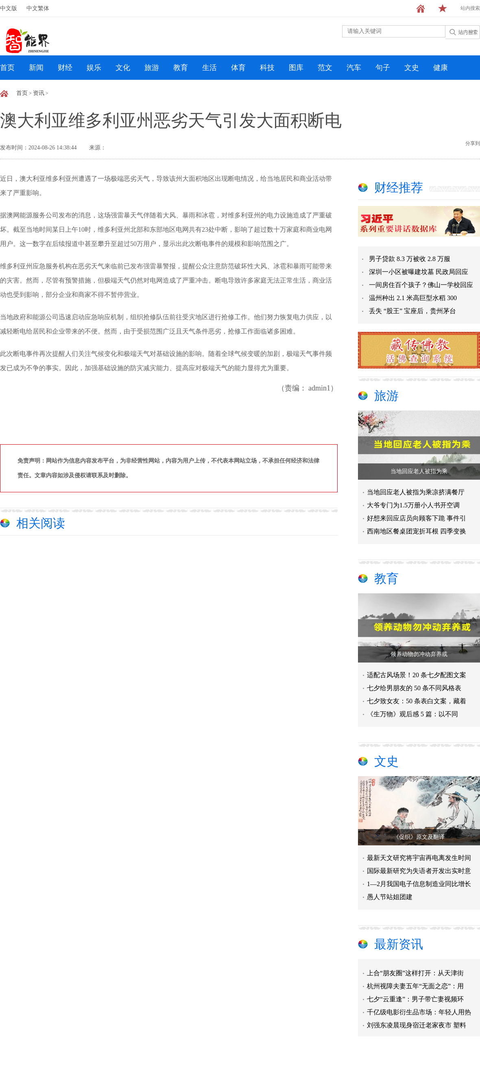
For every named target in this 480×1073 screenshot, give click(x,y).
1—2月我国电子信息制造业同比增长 (419, 883)
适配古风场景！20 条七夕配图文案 (416, 674)
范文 (325, 68)
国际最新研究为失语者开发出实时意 (419, 870)
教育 (180, 68)
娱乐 (94, 68)
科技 (267, 68)
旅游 (151, 68)
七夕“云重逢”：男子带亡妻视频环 (415, 999)
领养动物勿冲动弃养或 (419, 654)
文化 (123, 68)
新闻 (36, 68)
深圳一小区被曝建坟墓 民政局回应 (418, 271)
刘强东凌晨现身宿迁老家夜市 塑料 (416, 1026)
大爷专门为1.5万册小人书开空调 (413, 505)
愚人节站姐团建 (389, 896)
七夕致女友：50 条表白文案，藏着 (416, 701)
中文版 (8, 8)
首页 (7, 68)
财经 (65, 68)
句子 (382, 68)
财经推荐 (398, 187)
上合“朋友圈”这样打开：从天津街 (415, 973)
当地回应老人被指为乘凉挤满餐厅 (416, 492)
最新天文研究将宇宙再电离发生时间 (419, 857)
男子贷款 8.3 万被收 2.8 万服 (409, 258)
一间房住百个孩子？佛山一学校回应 (421, 284)
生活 (209, 68)
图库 (296, 68)
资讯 (38, 93)
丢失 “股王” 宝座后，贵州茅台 (412, 310)
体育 (238, 68)
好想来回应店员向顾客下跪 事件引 (416, 518)
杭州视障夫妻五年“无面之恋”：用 (415, 986)
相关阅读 (40, 523)
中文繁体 (37, 8)
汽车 (354, 68)
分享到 (472, 143)
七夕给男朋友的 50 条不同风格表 (414, 688)
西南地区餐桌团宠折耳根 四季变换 (416, 531)
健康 (440, 68)
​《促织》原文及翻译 (419, 837)
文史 (411, 68)
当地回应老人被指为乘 (419, 471)
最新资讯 (398, 944)
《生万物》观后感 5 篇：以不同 (412, 714)
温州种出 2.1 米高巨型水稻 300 (413, 297)
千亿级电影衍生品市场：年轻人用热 (419, 1012)
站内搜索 (470, 8)
